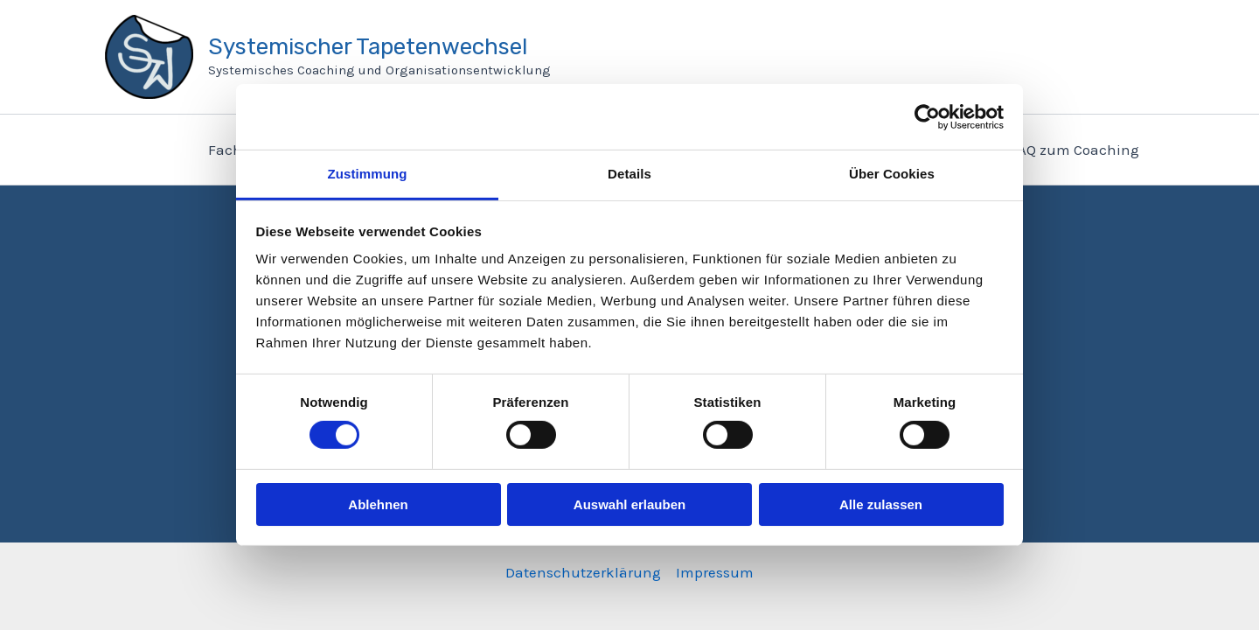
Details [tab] (629, 173)
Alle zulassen (880, 504)
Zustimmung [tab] (367, 173)
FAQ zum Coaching (1075, 149)
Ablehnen (377, 504)
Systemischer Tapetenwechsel (367, 46)
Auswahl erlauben (629, 504)
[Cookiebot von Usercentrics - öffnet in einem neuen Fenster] (927, 116)
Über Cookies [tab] (892, 173)
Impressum (715, 572)
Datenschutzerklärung (583, 572)
